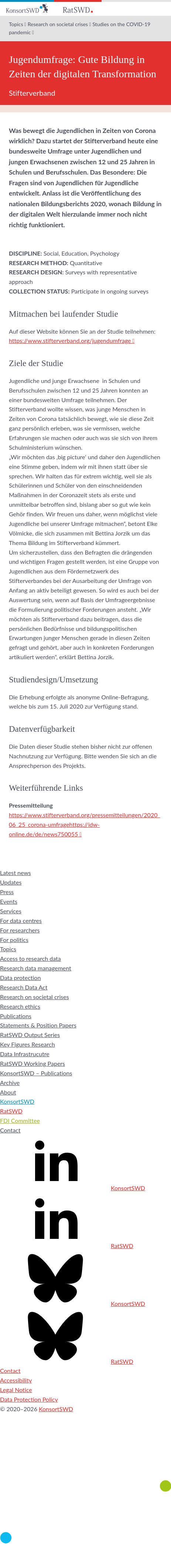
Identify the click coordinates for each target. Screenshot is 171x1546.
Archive (10, 1082)
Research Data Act (24, 987)
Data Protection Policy (29, 1399)
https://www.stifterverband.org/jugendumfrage (70, 340)
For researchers (20, 930)
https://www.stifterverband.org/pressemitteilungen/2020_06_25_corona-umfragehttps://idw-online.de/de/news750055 (84, 824)
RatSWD (11, 1110)
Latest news (15, 872)
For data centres (21, 920)
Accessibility (16, 1380)
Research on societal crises (58, 24)
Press (7, 891)
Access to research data (30, 958)
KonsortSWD (17, 1101)
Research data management (35, 968)
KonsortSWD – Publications (36, 1072)
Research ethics (20, 1006)
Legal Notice (16, 1389)
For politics (14, 939)
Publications (15, 1015)
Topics (16, 24)
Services (10, 910)
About (8, 1092)
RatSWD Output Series (30, 1034)
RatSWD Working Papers (32, 1063)
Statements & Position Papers (38, 1025)
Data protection (20, 977)
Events (8, 901)
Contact (10, 1130)
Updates (10, 882)
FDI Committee (20, 1120)
